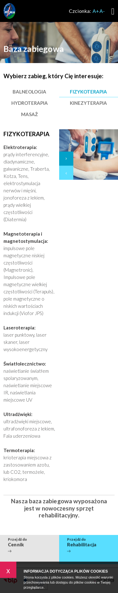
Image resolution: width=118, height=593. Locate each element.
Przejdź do (29, 540)
